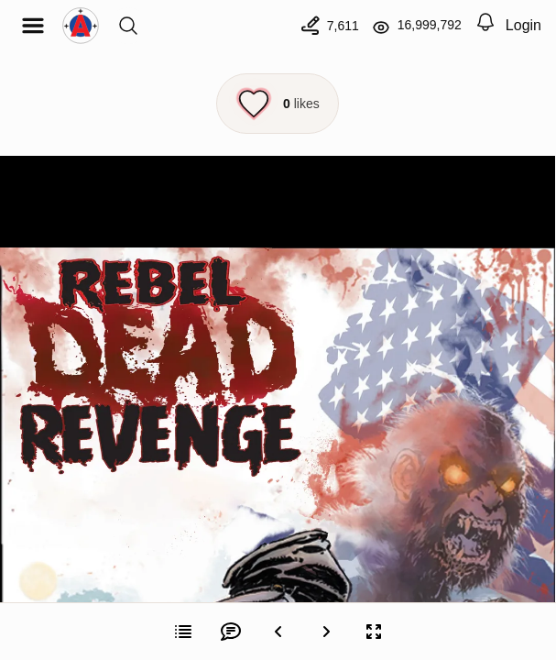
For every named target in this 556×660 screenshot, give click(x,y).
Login (523, 25)
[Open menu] (33, 25)
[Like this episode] (277, 103)
